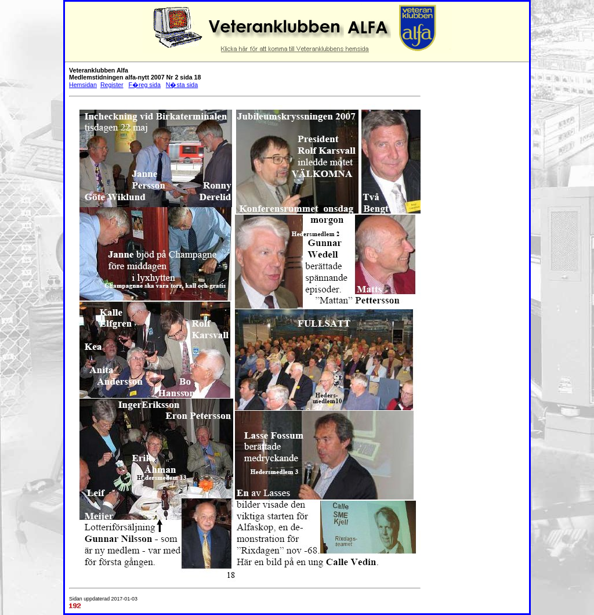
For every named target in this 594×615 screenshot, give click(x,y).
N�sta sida (182, 84)
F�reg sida (144, 84)
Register (112, 84)
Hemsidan (83, 84)
